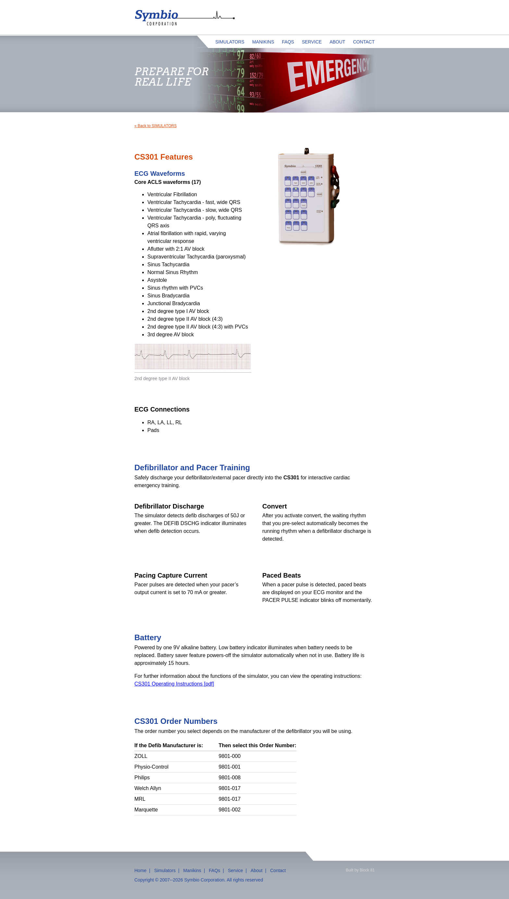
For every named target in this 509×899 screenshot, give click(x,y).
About (337, 41)
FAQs (288, 41)
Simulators (229, 41)
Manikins (263, 41)
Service (312, 41)
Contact (364, 41)
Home (140, 870)
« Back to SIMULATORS (155, 126)
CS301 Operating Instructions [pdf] (174, 684)
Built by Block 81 (360, 870)
